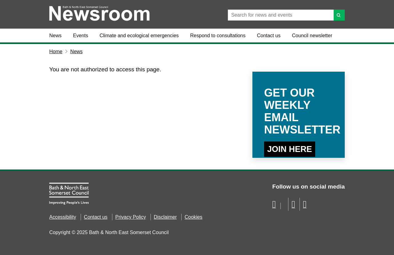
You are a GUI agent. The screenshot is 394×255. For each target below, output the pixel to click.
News (55, 35)
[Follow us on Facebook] (274, 206)
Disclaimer (165, 217)
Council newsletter (312, 35)
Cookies (194, 217)
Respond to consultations (218, 35)
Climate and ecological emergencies (139, 35)
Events (80, 35)
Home (55, 51)
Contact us (268, 35)
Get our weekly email (298, 111)
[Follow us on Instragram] (305, 206)
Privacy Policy (130, 217)
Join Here (289, 149)
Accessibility (62, 217)
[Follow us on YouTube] (293, 206)
